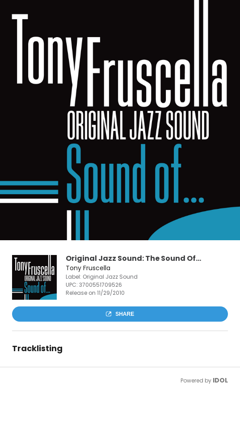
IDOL (220, 380)
